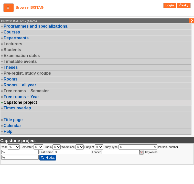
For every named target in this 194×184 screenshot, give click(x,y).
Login (170, 5)
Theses (11, 67)
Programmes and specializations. (36, 26)
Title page (13, 120)
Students (12, 50)
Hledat (48, 157)
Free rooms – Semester (26, 91)
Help (8, 131)
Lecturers (13, 44)
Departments (16, 38)
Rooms (10, 79)
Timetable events (20, 61)
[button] (8, 7)
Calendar (12, 125)
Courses (12, 32)
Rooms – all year (20, 85)
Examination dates (22, 55)
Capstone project (20, 102)
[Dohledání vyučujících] (141, 152)
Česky (183, 5)
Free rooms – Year (21, 97)
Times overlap (17, 108)
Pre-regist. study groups (27, 73)
